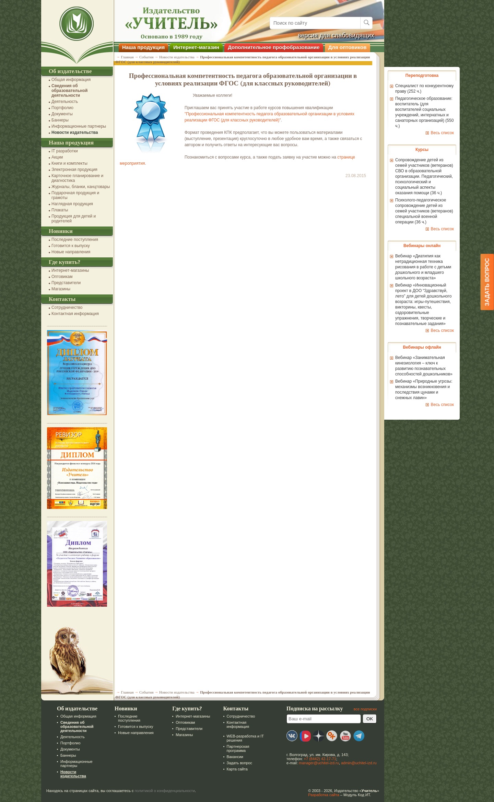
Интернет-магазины (66, 270)
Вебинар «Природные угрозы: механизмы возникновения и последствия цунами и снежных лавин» (420, 389)
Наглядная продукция (69, 203)
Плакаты (56, 210)
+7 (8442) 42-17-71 (317, 759)
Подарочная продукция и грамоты (72, 195)
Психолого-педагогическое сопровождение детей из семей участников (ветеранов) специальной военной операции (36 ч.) (421, 211)
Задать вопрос (235, 763)
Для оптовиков (344, 47)
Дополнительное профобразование (270, 47)
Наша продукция (140, 47)
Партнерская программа (234, 748)
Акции (54, 157)
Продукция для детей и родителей (70, 218)
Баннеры (56, 120)
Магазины (57, 289)
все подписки (361, 709)
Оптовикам (58, 276)
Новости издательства (71, 132)
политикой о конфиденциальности (161, 791)
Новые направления (67, 251)
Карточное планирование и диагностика (74, 178)
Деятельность (61, 101)
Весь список (438, 132)
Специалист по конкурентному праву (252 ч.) (421, 88)
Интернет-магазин (193, 47)
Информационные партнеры (75, 126)
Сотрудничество (63, 307)
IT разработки (61, 151)
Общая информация (67, 79)
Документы (58, 114)
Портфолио (59, 107)
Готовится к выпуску (67, 245)
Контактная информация (71, 313)
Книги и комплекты (66, 163)
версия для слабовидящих (332, 35)
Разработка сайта (320, 795)
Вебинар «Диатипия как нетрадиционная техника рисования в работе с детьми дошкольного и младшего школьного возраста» (420, 267)
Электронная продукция (71, 169)
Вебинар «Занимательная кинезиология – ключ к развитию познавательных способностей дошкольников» (420, 365)
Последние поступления (71, 239)
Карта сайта (233, 769)
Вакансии (231, 757)
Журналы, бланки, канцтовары (77, 186)
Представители (62, 282)
